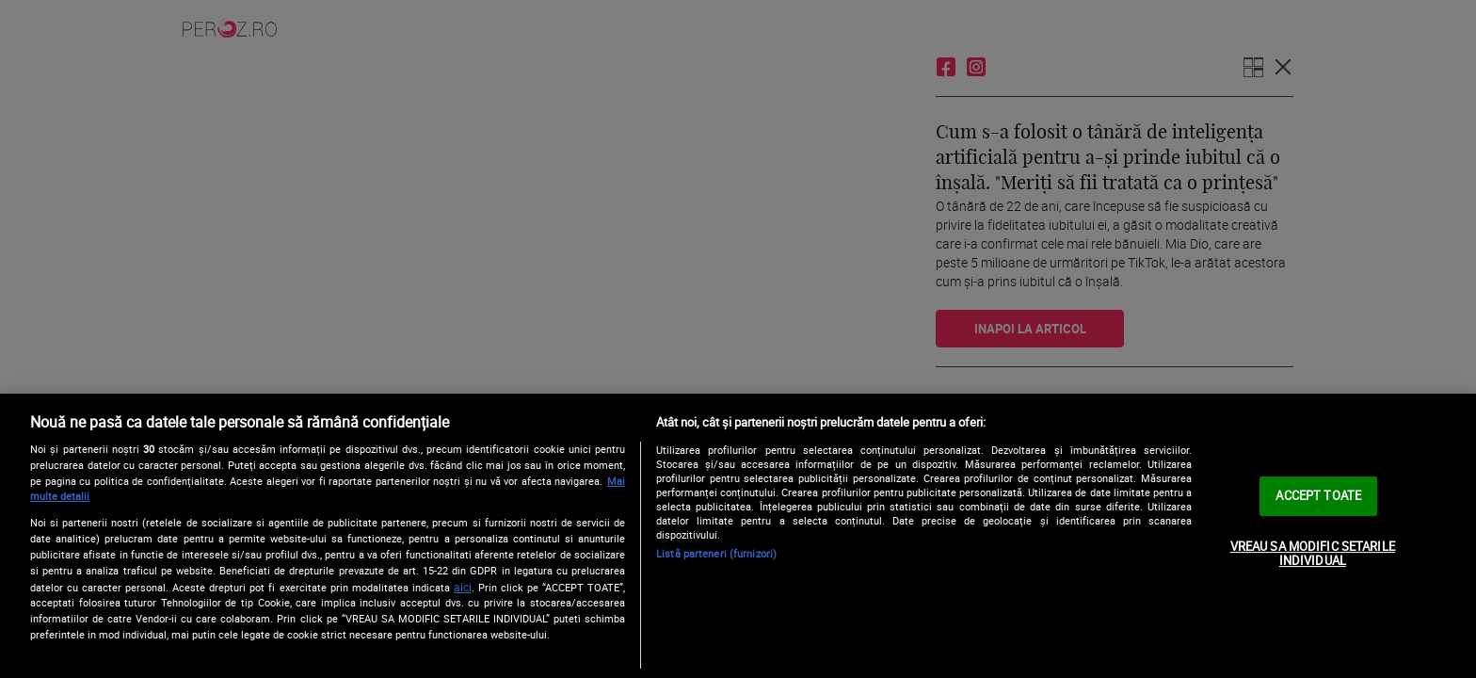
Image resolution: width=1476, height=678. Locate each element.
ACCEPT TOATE (1318, 495)
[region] (738, 536)
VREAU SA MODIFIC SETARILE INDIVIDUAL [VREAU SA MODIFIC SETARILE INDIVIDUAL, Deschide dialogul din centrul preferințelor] (1312, 554)
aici (463, 587)
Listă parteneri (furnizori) (716, 553)
